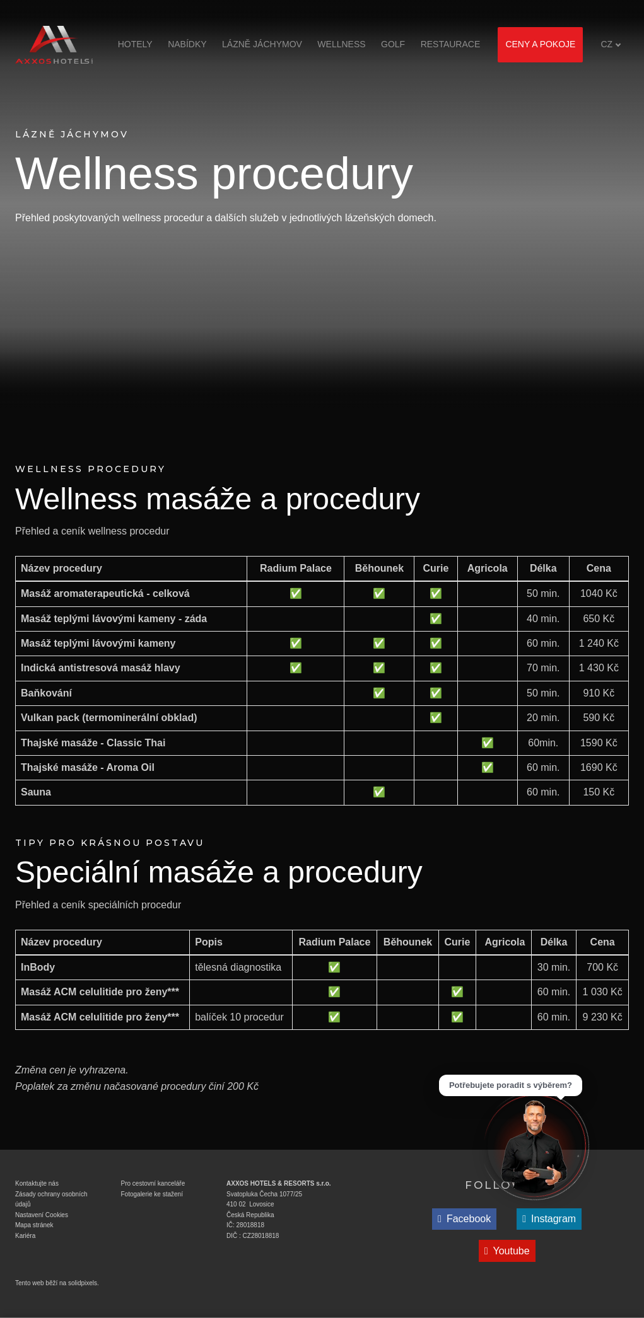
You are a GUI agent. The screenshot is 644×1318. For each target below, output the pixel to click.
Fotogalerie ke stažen (151, 1194)
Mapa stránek (34, 1225)
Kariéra (25, 1235)
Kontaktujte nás (37, 1183)
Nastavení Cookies (41, 1214)
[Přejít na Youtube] (507, 1251)
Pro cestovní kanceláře (153, 1183)
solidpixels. (83, 1283)
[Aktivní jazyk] (611, 44)
